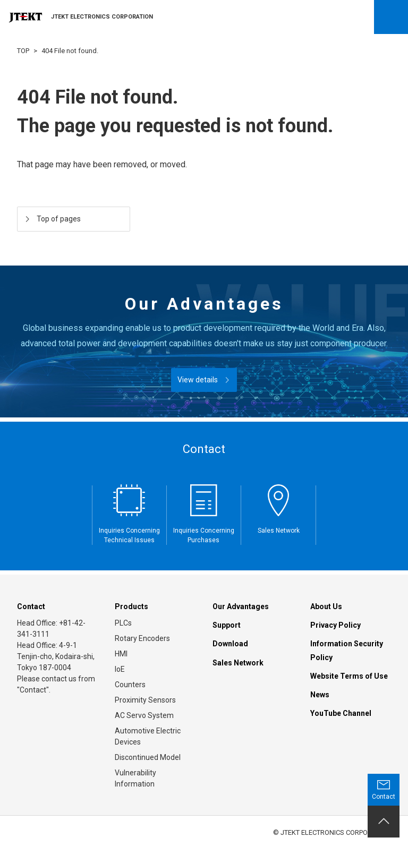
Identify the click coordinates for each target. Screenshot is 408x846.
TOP (23, 51)
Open (391, 17)
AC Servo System (144, 715)
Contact (31, 606)
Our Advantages (240, 606)
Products (131, 606)
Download (230, 643)
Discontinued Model (148, 757)
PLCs (123, 623)
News (319, 694)
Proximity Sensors (145, 700)
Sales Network (238, 663)
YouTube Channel (340, 713)
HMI (121, 654)
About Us (326, 606)
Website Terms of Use (349, 676)
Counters (130, 684)
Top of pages (59, 219)
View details (197, 379)
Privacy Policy (335, 625)
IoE (120, 669)
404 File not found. (69, 51)
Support (226, 625)
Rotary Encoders (142, 638)
